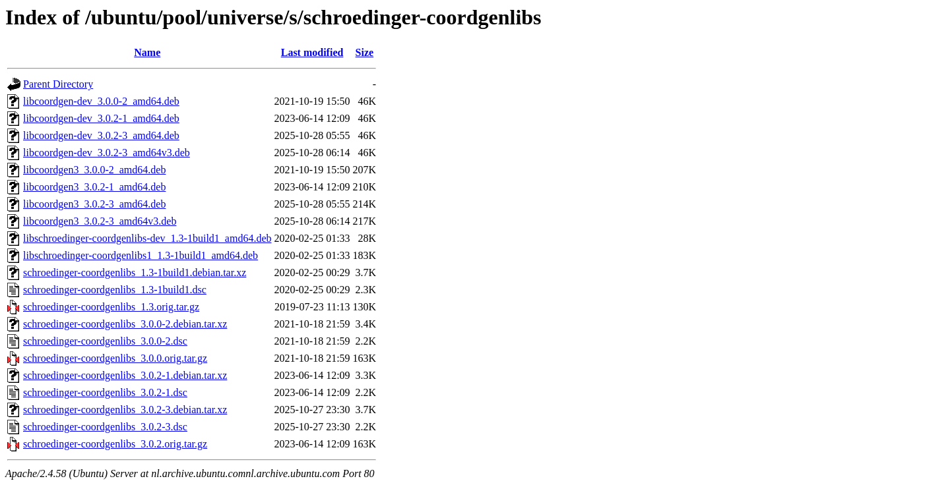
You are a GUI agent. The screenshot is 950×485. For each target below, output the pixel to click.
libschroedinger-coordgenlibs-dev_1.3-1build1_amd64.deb (147, 238)
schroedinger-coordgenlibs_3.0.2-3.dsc (105, 426)
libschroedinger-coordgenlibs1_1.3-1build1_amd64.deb (140, 255)
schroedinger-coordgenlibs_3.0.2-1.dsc (105, 392)
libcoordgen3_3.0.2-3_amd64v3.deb (99, 221)
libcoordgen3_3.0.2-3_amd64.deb (94, 204)
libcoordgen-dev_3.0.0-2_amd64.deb (101, 101)
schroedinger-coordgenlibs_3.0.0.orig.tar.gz (115, 358)
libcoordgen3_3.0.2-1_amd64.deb (94, 186)
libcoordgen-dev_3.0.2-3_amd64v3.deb (106, 152)
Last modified (312, 52)
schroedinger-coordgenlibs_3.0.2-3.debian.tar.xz (125, 409)
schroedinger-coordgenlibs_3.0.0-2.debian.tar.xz (125, 323)
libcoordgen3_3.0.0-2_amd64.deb (94, 169)
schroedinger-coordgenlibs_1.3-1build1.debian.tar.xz (134, 272)
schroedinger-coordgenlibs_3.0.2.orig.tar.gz (115, 443)
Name (147, 52)
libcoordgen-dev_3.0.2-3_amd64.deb (101, 135)
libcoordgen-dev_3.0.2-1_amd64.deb (101, 118)
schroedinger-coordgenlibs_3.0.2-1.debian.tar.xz (125, 375)
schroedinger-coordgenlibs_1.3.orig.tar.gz (111, 306)
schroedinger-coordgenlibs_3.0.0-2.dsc (105, 341)
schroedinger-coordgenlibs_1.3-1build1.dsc (114, 289)
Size (365, 52)
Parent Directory (58, 84)
